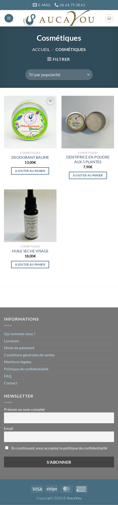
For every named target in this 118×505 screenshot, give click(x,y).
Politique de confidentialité (26, 369)
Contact (10, 383)
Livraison (11, 341)
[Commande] (58, 74)
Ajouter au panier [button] (30, 170)
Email (8, 428)
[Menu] (8, 18)
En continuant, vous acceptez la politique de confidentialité (56, 448)
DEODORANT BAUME (30, 157)
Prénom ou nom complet (24, 409)
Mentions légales (17, 362)
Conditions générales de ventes (29, 355)
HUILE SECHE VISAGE (30, 251)
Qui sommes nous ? (19, 333)
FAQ (7, 376)
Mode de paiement (19, 347)
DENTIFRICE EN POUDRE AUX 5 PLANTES (88, 159)
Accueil (41, 49)
